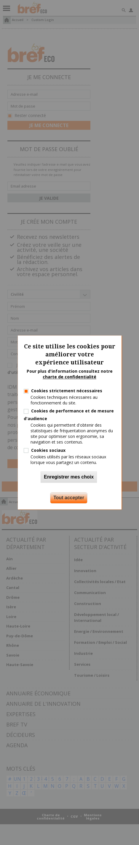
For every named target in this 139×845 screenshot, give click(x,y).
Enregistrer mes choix (69, 477)
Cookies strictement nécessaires (66, 390)
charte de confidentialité (69, 377)
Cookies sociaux (48, 450)
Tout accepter (68, 497)
